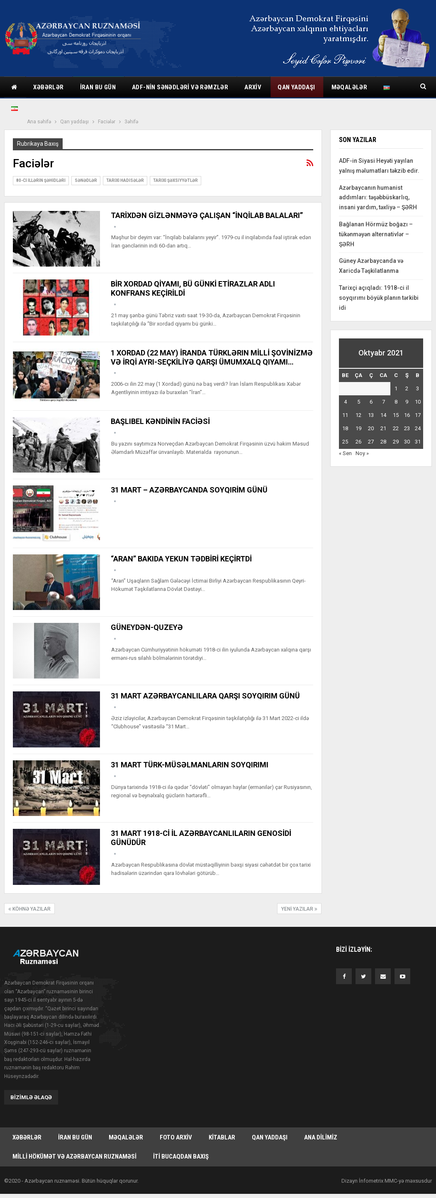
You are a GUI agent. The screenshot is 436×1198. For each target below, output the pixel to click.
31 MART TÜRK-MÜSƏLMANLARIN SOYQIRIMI (189, 764)
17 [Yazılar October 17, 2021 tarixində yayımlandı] (418, 415)
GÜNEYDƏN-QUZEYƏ (147, 627)
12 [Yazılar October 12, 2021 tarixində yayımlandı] (358, 415)
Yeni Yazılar (299, 909)
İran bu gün (98, 87)
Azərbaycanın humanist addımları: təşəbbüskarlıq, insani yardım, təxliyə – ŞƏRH (378, 197)
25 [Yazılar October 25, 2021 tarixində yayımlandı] (345, 442)
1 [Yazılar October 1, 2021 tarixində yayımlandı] (396, 388)
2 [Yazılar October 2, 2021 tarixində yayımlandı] (406, 388)
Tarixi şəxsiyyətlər (175, 180)
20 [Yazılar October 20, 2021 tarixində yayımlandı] (371, 428)
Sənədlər (86, 180)
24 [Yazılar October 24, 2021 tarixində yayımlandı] (418, 428)
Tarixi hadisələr (125, 180)
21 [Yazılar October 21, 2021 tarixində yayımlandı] (383, 428)
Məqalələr (126, 1138)
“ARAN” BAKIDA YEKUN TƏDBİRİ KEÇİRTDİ (181, 558)
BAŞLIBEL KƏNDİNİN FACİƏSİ (160, 421)
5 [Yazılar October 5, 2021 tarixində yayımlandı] (358, 402)
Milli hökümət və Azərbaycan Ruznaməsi (74, 1158)
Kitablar (222, 1138)
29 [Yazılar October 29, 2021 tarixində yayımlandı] (396, 442)
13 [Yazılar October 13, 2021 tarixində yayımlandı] (371, 415)
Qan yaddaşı (296, 87)
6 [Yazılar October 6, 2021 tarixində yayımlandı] (371, 402)
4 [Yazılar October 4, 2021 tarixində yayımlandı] (345, 402)
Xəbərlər (48, 87)
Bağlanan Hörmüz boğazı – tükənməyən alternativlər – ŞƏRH (376, 234)
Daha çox (345, 87)
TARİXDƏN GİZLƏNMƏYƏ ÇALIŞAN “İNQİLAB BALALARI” (207, 215)
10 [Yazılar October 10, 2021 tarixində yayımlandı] (418, 402)
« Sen (345, 453)
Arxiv (252, 87)
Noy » (362, 453)
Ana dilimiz (320, 1138)
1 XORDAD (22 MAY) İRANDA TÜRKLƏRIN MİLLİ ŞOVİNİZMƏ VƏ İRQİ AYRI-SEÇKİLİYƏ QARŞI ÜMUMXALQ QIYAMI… (212, 357)
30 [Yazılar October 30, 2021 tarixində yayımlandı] (407, 442)
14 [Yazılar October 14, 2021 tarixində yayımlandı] (383, 415)
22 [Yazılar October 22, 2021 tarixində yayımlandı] (396, 428)
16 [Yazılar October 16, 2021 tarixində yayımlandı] (407, 415)
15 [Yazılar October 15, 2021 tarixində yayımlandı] (396, 415)
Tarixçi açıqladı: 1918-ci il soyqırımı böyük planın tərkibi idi (379, 297)
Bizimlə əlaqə (31, 1097)
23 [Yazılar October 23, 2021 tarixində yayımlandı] (407, 428)
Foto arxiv (176, 1138)
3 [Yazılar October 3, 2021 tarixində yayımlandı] (417, 388)
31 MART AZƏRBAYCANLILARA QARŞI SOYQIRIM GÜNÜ (205, 695)
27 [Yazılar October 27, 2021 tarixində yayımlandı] (371, 442)
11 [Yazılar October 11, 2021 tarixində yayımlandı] (345, 415)
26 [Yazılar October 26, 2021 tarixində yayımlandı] (358, 442)
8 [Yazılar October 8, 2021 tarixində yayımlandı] (396, 402)
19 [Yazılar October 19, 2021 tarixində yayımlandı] (358, 428)
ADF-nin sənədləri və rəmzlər (180, 87)
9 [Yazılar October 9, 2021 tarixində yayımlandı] (406, 402)
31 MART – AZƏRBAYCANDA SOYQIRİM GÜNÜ (189, 489)
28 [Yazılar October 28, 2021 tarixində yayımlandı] (383, 442)
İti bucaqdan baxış (181, 1158)
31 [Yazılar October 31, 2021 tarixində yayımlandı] (418, 442)
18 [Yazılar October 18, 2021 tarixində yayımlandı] (345, 428)
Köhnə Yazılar (29, 909)
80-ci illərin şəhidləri (41, 180)
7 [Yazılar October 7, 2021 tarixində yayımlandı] (383, 402)
